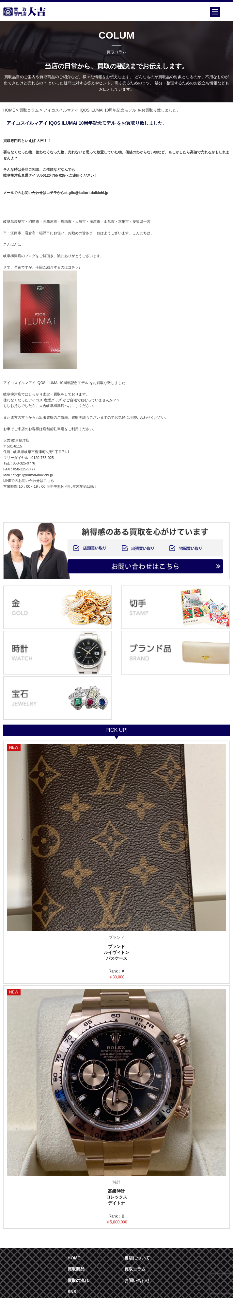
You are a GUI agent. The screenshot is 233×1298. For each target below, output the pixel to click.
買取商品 (76, 1269)
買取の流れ (78, 1280)
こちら (48, 480)
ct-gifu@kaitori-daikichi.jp (33, 475)
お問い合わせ (137, 1280)
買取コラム (29, 110)
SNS (72, 1291)
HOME (9, 110)
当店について (137, 1257)
